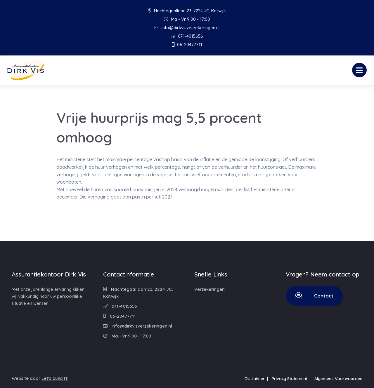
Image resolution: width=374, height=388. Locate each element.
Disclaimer (255, 378)
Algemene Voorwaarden (338, 378)
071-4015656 (187, 36)
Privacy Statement (289, 378)
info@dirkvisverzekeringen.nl (187, 27)
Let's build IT (54, 378)
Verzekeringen (209, 289)
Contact (314, 295)
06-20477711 (187, 44)
